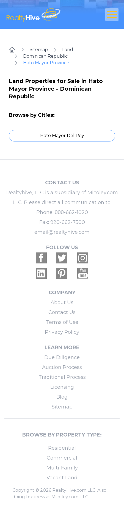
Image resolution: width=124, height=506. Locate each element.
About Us (62, 302)
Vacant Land (62, 478)
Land (67, 49)
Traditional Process (62, 377)
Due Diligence (62, 357)
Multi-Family (62, 468)
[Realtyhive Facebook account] (41, 257)
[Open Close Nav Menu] (112, 14)
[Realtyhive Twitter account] (61, 257)
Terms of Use (62, 322)
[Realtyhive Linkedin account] (41, 273)
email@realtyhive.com (62, 232)
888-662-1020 (71, 212)
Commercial (62, 458)
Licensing (62, 387)
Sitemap (39, 49)
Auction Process (62, 367)
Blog (62, 397)
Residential (62, 448)
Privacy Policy (62, 332)
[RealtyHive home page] (43, 14)
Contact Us (62, 312)
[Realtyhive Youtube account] (82, 273)
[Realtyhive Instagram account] (82, 257)
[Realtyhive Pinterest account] (61, 273)
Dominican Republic (45, 56)
